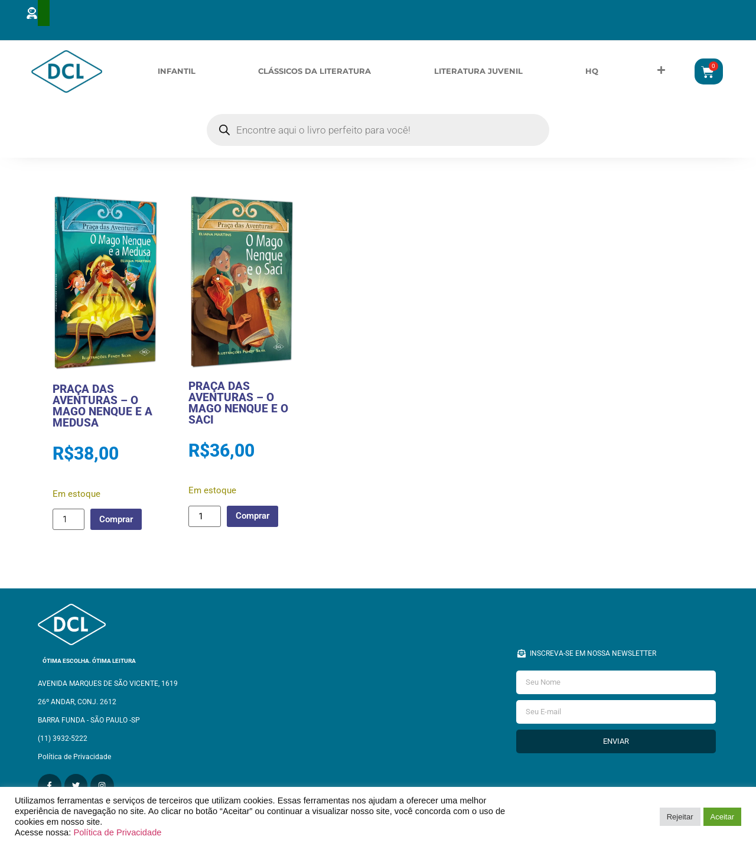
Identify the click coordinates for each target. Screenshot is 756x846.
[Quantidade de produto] (68, 528)
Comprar (119, 528)
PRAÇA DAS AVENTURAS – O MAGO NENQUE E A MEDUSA (102, 415)
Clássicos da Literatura (314, 75)
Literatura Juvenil (478, 75)
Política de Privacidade (117, 832)
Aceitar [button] (722, 816)
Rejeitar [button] (680, 816)
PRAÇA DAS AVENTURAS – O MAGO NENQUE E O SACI (238, 412)
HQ (591, 75)
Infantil (176, 75)
